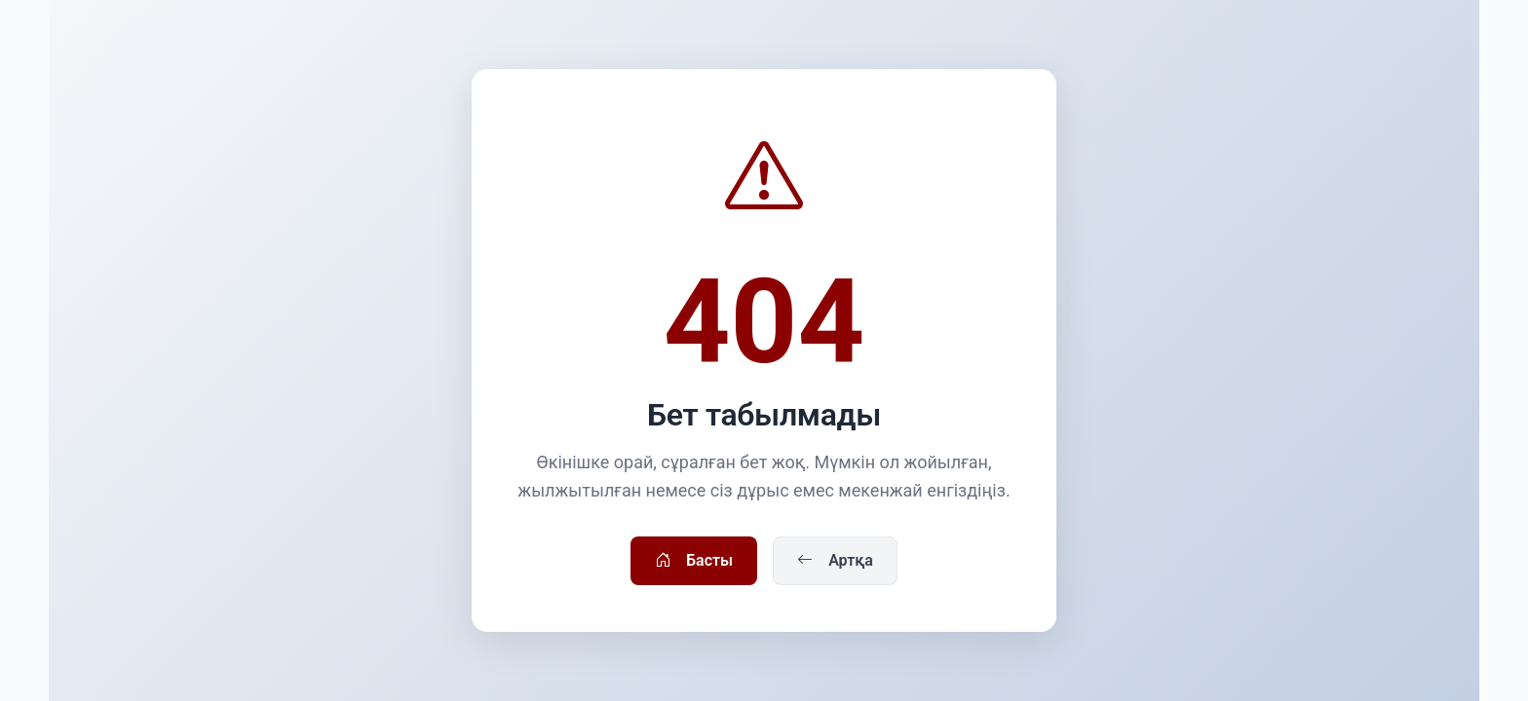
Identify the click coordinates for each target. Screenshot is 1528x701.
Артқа (835, 560)
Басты (694, 560)
